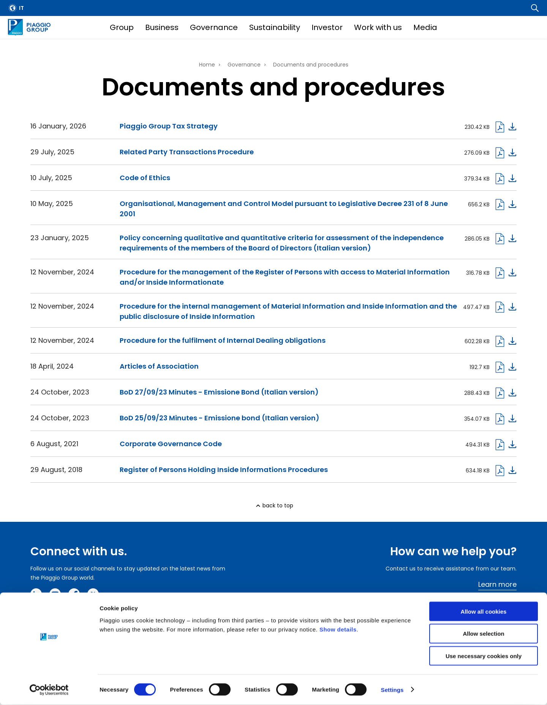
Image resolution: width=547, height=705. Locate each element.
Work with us (378, 27)
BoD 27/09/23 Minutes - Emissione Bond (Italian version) (219, 392)
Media (425, 27)
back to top (277, 505)
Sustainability (274, 27)
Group (122, 27)
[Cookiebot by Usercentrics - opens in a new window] (49, 690)
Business (162, 27)
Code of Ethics (145, 177)
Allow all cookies (484, 611)
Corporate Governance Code (171, 443)
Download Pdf (505, 393)
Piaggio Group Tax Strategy (169, 126)
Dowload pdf (505, 152)
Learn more (497, 584)
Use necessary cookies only (484, 656)
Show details (338, 629)
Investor (327, 27)
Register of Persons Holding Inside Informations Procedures (224, 469)
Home (207, 64)
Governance (214, 27)
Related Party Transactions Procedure (187, 152)
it (21, 8)
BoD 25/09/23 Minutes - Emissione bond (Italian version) (219, 418)
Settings (392, 690)
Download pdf (505, 127)
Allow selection (483, 634)
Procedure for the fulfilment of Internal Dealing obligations (223, 340)
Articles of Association (159, 366)
